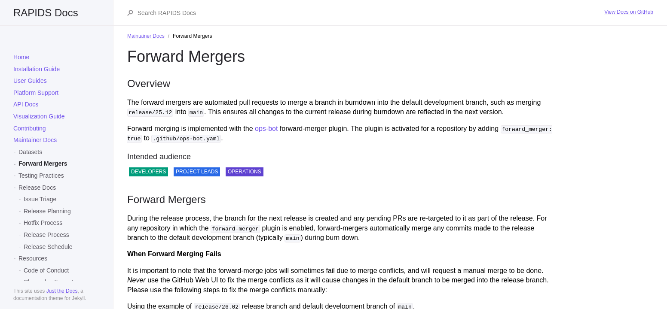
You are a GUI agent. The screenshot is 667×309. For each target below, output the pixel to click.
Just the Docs (62, 291)
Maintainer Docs (35, 139)
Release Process (46, 234)
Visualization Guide (39, 116)
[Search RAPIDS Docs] (370, 13)
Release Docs (37, 187)
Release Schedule (48, 246)
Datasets (30, 151)
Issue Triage (40, 199)
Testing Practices (41, 175)
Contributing (29, 128)
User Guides (30, 80)
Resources (32, 258)
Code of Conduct (46, 270)
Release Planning (47, 211)
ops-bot (266, 128)
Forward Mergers (42, 163)
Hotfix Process (43, 222)
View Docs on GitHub (628, 12)
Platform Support (35, 92)
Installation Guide (36, 69)
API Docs (25, 104)
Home (21, 57)
